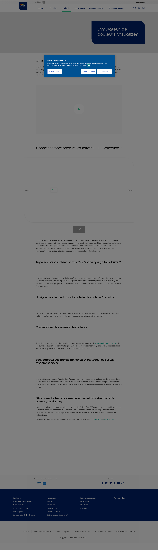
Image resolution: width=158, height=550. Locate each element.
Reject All (105, 71)
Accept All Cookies (89, 71)
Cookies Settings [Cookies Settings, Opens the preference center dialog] (54, 71)
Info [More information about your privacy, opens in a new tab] (88, 65)
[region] (79, 66)
